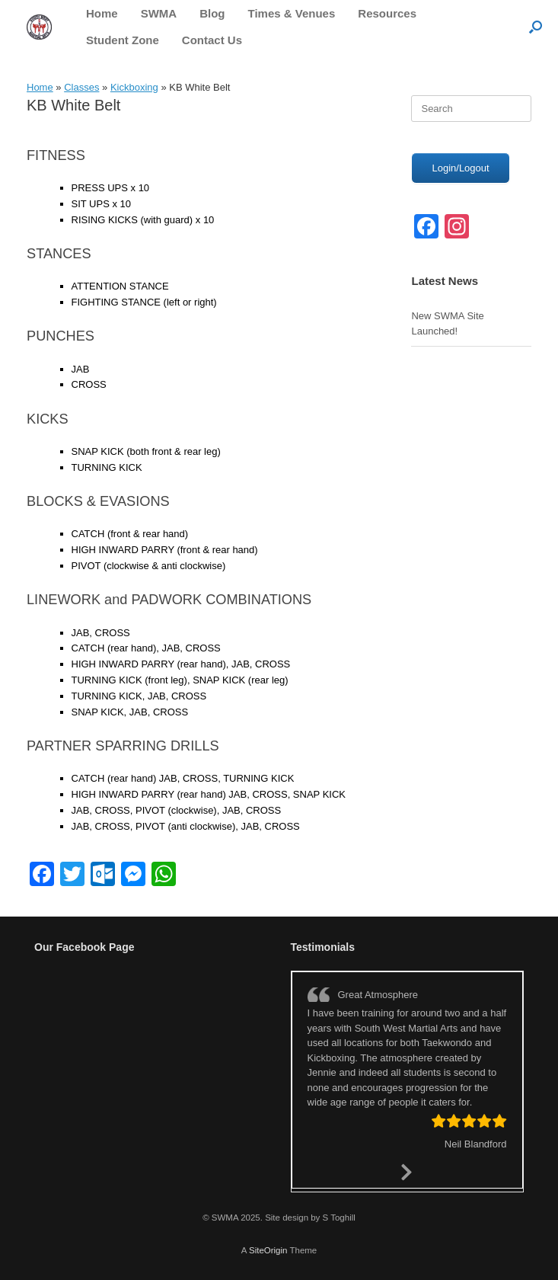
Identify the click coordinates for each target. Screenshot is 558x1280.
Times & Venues (292, 13)
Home (102, 13)
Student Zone (122, 40)
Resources (387, 13)
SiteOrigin (268, 1250)
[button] (535, 26)
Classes (81, 87)
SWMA (159, 13)
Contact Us (212, 40)
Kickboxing (134, 87)
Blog (212, 13)
